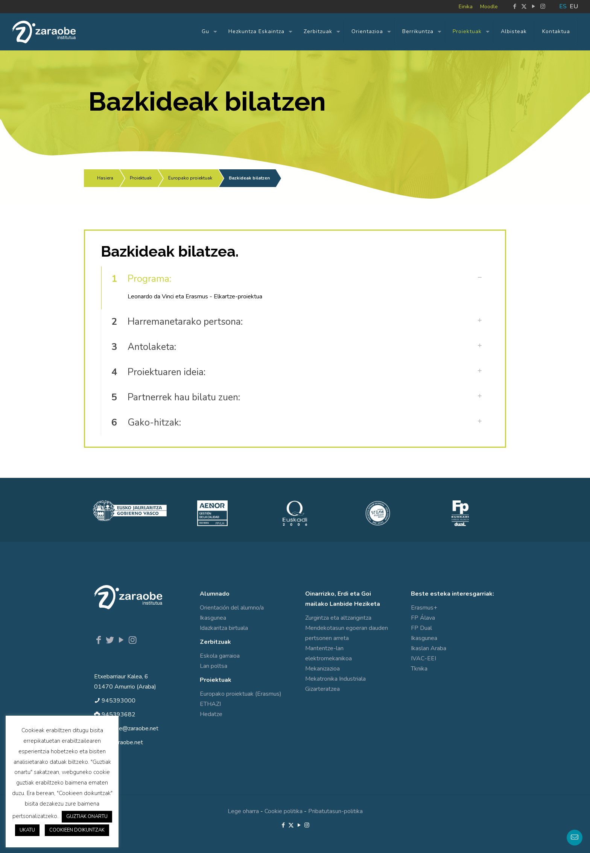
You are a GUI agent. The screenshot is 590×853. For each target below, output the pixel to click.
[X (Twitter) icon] (524, 6)
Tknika (419, 668)
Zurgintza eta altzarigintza (338, 618)
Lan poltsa (213, 666)
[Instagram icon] (543, 6)
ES (563, 6)
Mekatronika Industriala (335, 679)
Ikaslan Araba (428, 648)
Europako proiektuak (190, 178)
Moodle (489, 6)
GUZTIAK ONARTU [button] (87, 816)
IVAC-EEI (423, 658)
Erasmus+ (424, 608)
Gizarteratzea (322, 689)
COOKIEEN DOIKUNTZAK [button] (77, 830)
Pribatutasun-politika (335, 811)
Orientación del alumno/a (232, 608)
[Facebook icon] (514, 6)
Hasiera (105, 178)
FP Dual (421, 628)
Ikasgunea (213, 618)
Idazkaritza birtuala (224, 628)
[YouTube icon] (533, 6)
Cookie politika (284, 811)
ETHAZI (210, 704)
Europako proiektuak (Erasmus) (240, 694)
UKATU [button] (27, 830)
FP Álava (423, 618)
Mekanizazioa (322, 668)
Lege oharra (243, 811)
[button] (295, 287)
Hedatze (211, 714)
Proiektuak (141, 178)
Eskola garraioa (220, 656)
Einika (466, 6)
